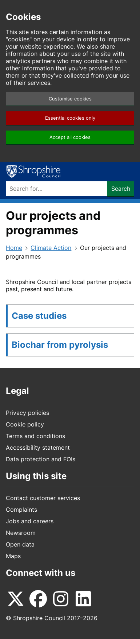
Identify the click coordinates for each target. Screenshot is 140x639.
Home (14, 247)
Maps (13, 556)
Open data (20, 544)
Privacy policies (27, 412)
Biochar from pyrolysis (60, 344)
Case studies (39, 315)
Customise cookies (70, 99)
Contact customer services (43, 498)
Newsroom (21, 532)
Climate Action (51, 247)
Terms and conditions (35, 436)
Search (120, 188)
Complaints (21, 509)
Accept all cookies (70, 137)
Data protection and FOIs (40, 459)
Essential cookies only (70, 118)
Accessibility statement (38, 447)
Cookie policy (25, 424)
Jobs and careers (29, 521)
